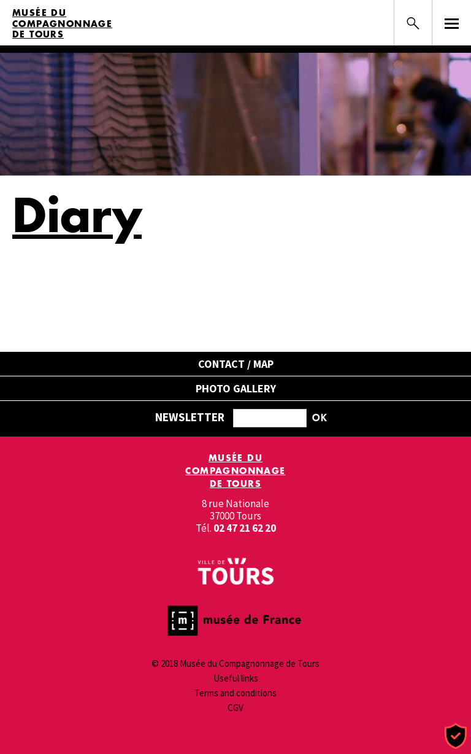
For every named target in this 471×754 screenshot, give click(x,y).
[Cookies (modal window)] (455, 736)
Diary (77, 214)
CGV (235, 707)
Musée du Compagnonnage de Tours (62, 23)
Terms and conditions (235, 693)
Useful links (235, 678)
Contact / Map (236, 364)
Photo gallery (236, 388)
